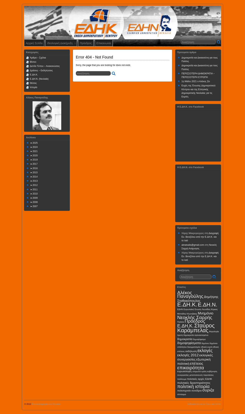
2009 (35, 198)
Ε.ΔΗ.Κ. (34, 74)
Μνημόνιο (205, 313)
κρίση (204, 371)
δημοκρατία (184, 339)
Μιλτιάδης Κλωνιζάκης (187, 314)
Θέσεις (33, 83)
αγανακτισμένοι (201, 335)
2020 (35, 155)
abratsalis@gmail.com (192, 245)
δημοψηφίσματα (189, 343)
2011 (35, 189)
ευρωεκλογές (184, 371)
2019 (35, 159)
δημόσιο (205, 343)
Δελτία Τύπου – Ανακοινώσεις (45, 66)
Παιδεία (180, 322)
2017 (35, 164)
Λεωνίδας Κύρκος (210, 309)
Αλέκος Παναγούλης (190, 294)
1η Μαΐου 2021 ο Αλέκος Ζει (195, 81)
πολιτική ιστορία (193, 386)
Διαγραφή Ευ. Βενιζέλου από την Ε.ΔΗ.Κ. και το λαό (200, 237)
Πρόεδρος (86, 43)
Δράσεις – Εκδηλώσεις (41, 70)
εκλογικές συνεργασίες (195, 357)
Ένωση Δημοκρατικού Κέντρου (46, 404)
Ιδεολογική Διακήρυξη (61, 44)
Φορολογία (214, 331)
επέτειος (196, 363)
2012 (35, 185)
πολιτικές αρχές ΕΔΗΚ (199, 379)
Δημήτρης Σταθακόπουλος (197, 299)
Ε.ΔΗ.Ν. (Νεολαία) (39, 79)
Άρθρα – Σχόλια (38, 57)
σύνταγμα (181, 394)
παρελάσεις (208, 375)
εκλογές (205, 350)
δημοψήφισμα (199, 339)
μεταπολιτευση (196, 375)
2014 (35, 176)
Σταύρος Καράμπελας (196, 327)
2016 (35, 168)
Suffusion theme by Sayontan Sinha (204, 404)
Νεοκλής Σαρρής (194, 317)
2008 (35, 202)
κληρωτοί (197, 371)
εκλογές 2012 (188, 355)
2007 (35, 206)
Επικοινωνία (103, 43)
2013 (35, 181)
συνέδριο (196, 390)
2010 (35, 193)
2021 (35, 151)
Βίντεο (33, 62)
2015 (35, 172)
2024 (35, 147)
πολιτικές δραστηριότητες (193, 382)
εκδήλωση (191, 351)
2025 (35, 143)
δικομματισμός (193, 347)
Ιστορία (33, 87)
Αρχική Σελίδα (34, 43)
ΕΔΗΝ (180, 309)
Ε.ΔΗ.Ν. (207, 305)
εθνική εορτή (206, 347)
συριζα (208, 390)
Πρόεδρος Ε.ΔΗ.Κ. (191, 323)
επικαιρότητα (190, 367)
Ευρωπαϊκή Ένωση (192, 309)
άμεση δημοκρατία (185, 335)
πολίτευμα (181, 379)
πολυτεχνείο (184, 390)
